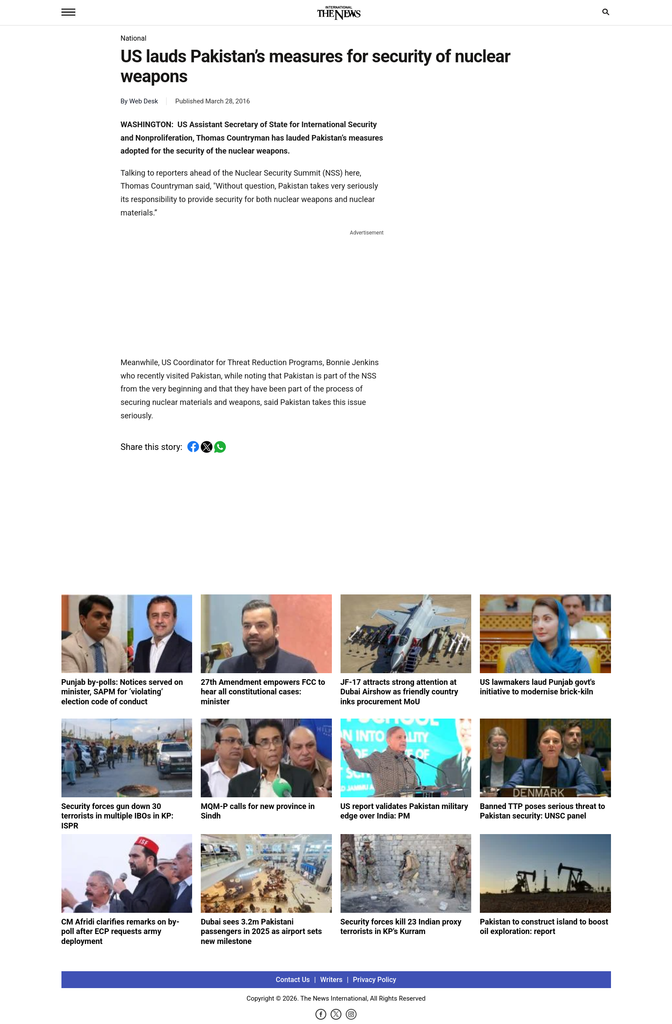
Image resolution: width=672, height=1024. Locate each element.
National (134, 38)
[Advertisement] (252, 292)
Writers (331, 980)
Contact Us (293, 980)
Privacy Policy (374, 980)
